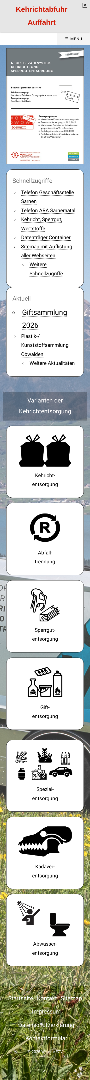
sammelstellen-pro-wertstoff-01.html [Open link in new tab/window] (45, 776)
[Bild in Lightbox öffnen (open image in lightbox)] (45, 106)
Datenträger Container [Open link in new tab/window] (46, 237)
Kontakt (47, 998)
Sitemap (71, 998)
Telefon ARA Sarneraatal (48, 210)
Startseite (20, 998)
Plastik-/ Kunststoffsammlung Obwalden (45, 345)
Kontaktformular (46, 1038)
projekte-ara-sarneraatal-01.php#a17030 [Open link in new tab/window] (45, 930)
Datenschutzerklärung (46, 1025)
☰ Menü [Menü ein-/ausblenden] (73, 39)
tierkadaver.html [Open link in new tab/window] (45, 853)
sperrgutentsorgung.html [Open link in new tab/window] (45, 616)
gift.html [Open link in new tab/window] (45, 694)
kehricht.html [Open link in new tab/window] (45, 462)
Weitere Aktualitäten (52, 363)
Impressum (46, 1011)
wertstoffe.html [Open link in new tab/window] (45, 539)
